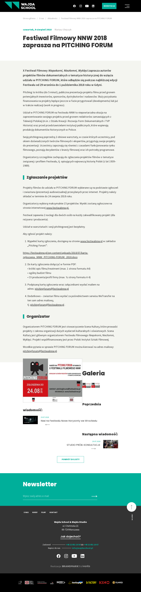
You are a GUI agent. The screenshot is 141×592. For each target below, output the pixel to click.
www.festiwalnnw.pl (91, 241)
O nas (41, 18)
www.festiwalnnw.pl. (57, 207)
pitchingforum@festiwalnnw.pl (52, 288)
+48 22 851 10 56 (73, 544)
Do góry (132, 517)
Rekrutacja (108, 6)
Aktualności (53, 18)
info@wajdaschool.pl (82, 548)
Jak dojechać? (70, 536)
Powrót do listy (70, 459)
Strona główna (29, 18)
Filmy (43, 512)
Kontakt (54, 512)
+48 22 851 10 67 (91, 544)
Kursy (34, 512)
